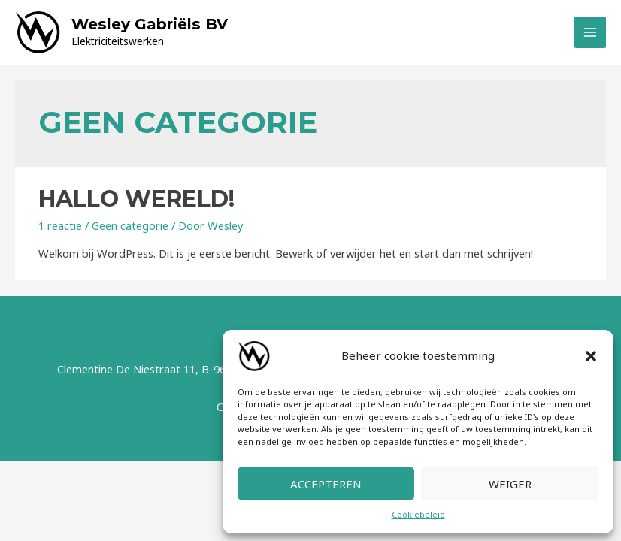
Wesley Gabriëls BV (149, 24)
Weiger (510, 483)
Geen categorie (130, 225)
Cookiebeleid (418, 514)
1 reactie (60, 225)
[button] (590, 356)
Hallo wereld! (136, 199)
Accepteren (326, 483)
